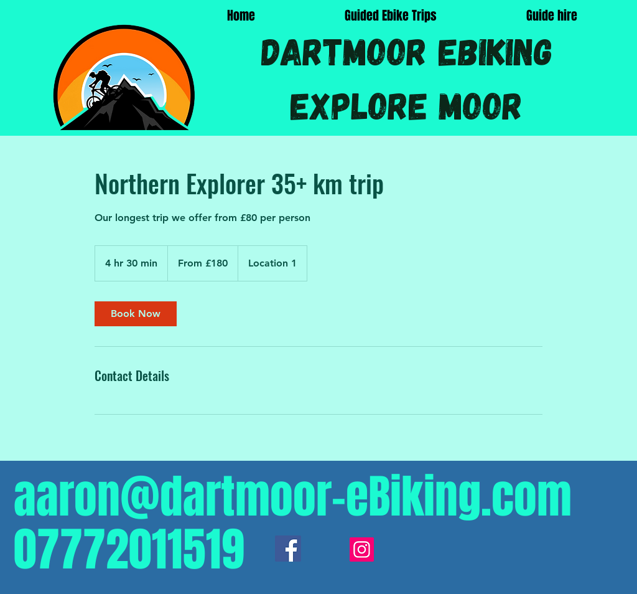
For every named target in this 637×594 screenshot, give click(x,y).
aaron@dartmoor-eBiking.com (293, 496)
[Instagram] (362, 549)
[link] (136, 313)
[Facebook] (288, 548)
